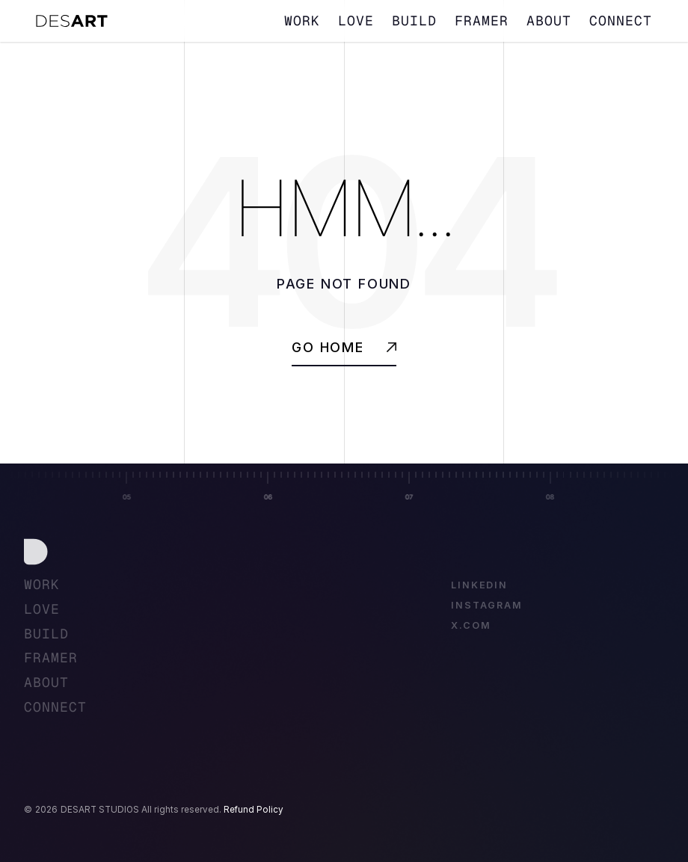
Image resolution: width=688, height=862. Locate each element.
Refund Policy (253, 809)
